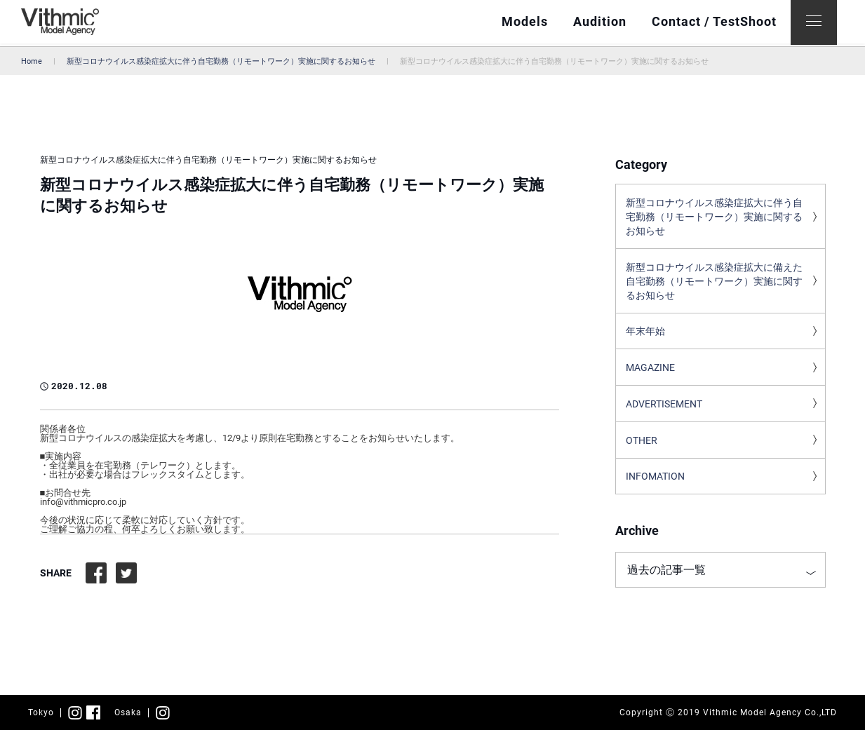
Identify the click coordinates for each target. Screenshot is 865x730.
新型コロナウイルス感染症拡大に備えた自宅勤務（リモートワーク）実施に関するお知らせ (714, 284)
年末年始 (645, 336)
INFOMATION (655, 485)
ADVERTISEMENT (664, 411)
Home (31, 61)
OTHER (641, 448)
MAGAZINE (650, 373)
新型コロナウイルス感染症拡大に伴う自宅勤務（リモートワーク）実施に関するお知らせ (221, 61)
